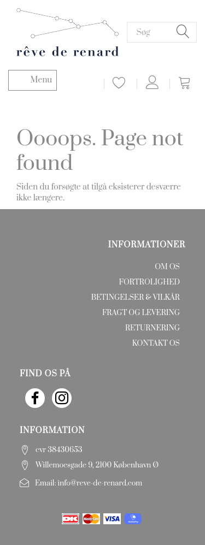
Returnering (152, 328)
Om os (167, 267)
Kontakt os (156, 343)
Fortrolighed (149, 282)
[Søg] (183, 32)
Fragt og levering (141, 313)
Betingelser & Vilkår (135, 298)
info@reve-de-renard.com (100, 483)
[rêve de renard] (67, 31)
